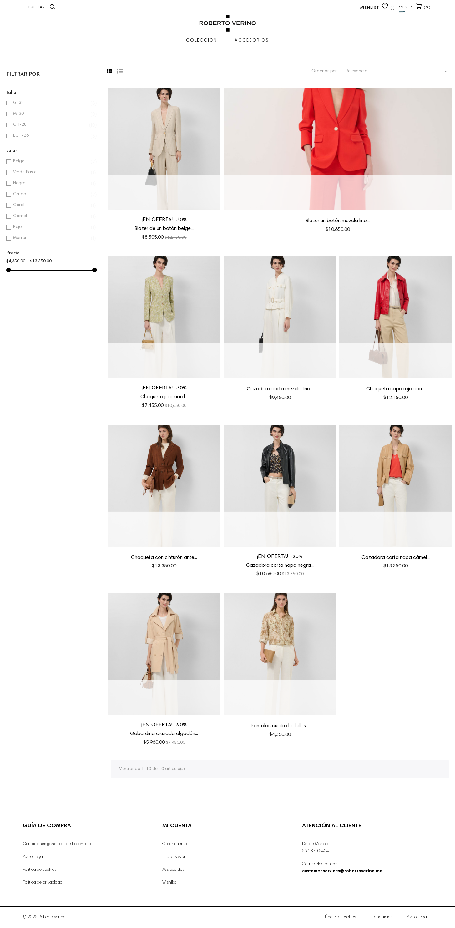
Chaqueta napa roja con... (395, 389)
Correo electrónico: (342, 868)
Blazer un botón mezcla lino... (338, 220)
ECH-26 (50, 136)
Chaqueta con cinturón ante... (164, 557)
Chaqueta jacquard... (164, 396)
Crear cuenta (174, 844)
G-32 (50, 103)
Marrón (50, 238)
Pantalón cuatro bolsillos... (280, 725)
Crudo (50, 194)
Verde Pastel (50, 172)
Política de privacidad (43, 882)
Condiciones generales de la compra (57, 844)
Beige (50, 162)
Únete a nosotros (340, 917)
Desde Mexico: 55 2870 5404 (315, 848)
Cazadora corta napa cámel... (395, 557)
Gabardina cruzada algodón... (164, 733)
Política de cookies (39, 870)
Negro (50, 183)
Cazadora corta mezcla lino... (280, 389)
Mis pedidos (173, 870)
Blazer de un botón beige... (164, 228)
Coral (50, 205)
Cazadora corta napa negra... (280, 565)
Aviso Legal (33, 857)
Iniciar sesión (174, 857)
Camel (50, 216)
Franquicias (381, 917)
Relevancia (397, 71)
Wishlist (169, 882)
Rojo (50, 227)
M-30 (50, 114)
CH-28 (50, 125)
